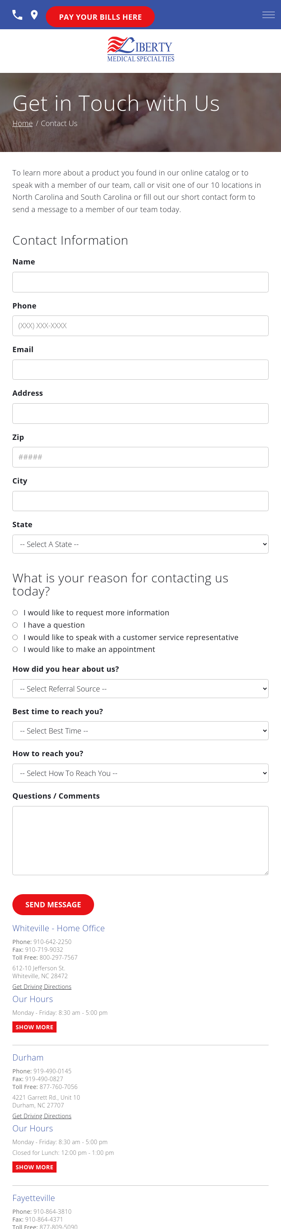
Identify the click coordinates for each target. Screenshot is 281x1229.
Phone (24, 306)
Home (22, 123)
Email (22, 349)
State (22, 524)
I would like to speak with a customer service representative (131, 637)
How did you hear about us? (65, 669)
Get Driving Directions (41, 987)
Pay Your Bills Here (100, 17)
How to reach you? (47, 753)
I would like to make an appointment (89, 649)
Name (23, 261)
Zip (18, 437)
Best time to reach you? (57, 711)
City (19, 481)
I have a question (54, 625)
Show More (34, 1027)
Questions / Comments (56, 796)
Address (27, 393)
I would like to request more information (97, 612)
